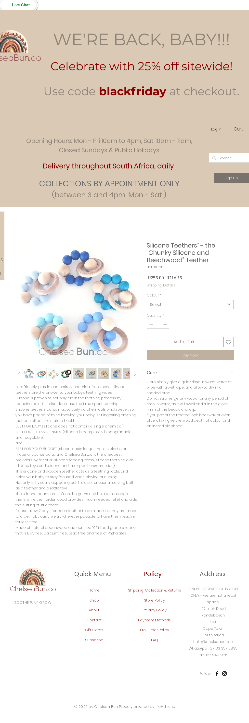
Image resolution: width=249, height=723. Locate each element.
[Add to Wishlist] (228, 342)
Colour (154, 295)
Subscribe (94, 639)
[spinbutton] (158, 324)
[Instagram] (224, 673)
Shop (94, 600)
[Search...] (231, 158)
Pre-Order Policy (154, 629)
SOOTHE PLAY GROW (32, 602)
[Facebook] (217, 673)
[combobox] (190, 304)
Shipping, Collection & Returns (154, 590)
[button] (18, 5)
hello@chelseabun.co (213, 641)
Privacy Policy (155, 610)
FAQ (154, 639)
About (94, 610)
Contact (94, 620)
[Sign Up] (231, 178)
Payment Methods (154, 620)
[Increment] (165, 324)
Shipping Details (161, 285)
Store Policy (154, 600)
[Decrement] (150, 324)
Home (94, 590)
